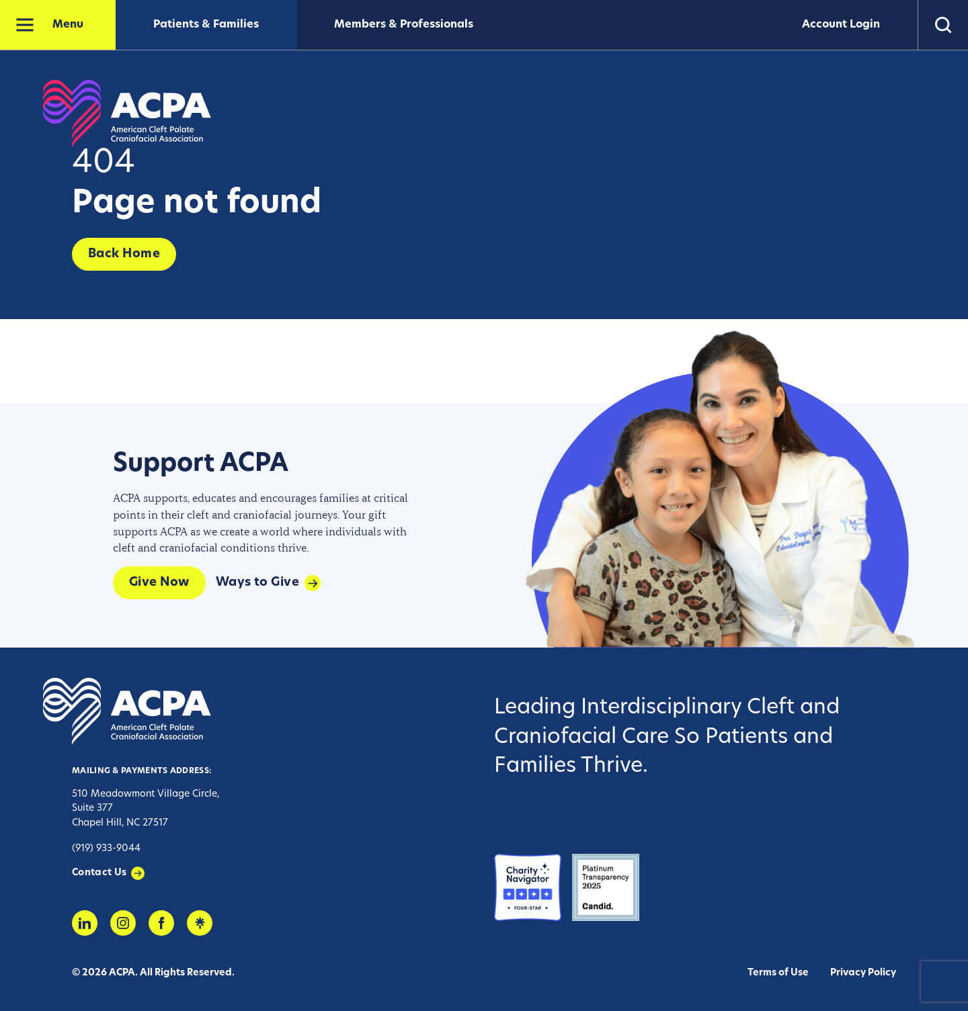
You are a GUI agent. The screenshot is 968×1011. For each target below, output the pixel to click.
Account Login (841, 24)
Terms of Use (778, 973)
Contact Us (99, 873)
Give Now (159, 582)
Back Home (124, 254)
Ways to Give (257, 582)
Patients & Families (206, 24)
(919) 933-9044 (106, 849)
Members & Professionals (403, 24)
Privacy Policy (863, 973)
